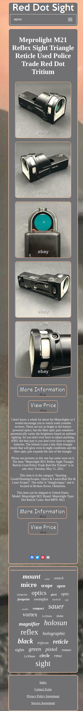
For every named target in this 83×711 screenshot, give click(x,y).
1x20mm (47, 616)
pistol (51, 649)
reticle (60, 641)
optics (39, 592)
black (25, 641)
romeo (66, 650)
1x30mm (29, 656)
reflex (29, 632)
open (61, 586)
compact (38, 608)
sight (42, 663)
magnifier (29, 624)
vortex (30, 614)
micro (29, 584)
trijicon (42, 643)
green (35, 649)
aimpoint (22, 594)
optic (65, 594)
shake (60, 616)
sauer (56, 606)
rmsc (58, 655)
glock (54, 594)
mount (31, 576)
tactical (56, 599)
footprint (23, 599)
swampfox (41, 599)
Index (43, 682)
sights (19, 650)
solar (47, 579)
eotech (59, 578)
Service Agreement (43, 703)
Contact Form (43, 689)
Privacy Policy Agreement (43, 696)
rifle (67, 600)
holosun (55, 623)
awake (25, 609)
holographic (54, 633)
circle (45, 655)
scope (46, 585)
